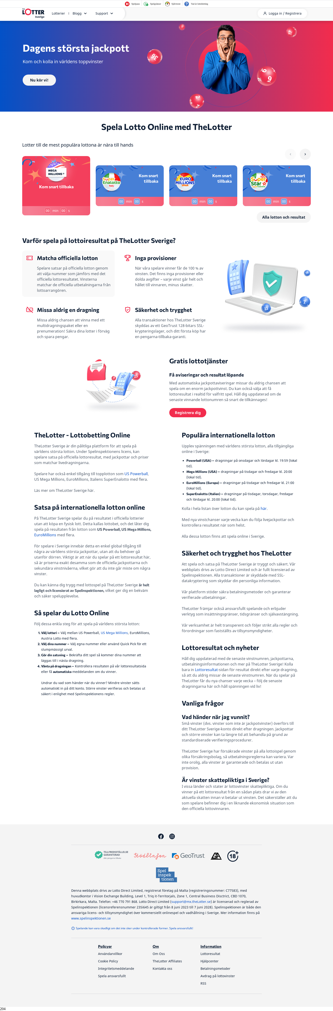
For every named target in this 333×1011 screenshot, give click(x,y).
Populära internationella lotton (228, 435)
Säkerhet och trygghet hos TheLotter (237, 553)
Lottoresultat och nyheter (220, 647)
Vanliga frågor (203, 703)
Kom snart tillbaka (56, 186)
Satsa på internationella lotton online (89, 507)
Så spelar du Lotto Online (71, 613)
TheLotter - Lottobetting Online (82, 435)
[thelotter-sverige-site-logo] (33, 13)
